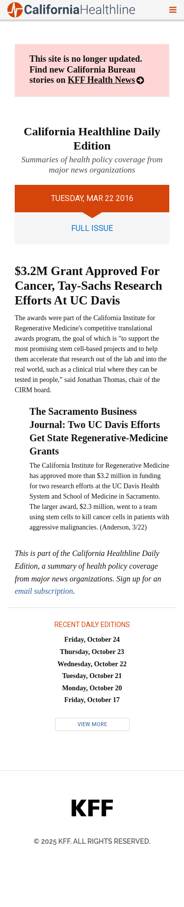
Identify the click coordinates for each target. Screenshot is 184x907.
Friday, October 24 (92, 639)
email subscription (44, 591)
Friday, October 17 (92, 700)
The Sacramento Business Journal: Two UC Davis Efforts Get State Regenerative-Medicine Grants (98, 431)
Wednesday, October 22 (92, 664)
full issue (92, 228)
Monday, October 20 (92, 688)
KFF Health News (101, 80)
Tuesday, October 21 (92, 676)
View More (92, 724)
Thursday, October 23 (92, 651)
